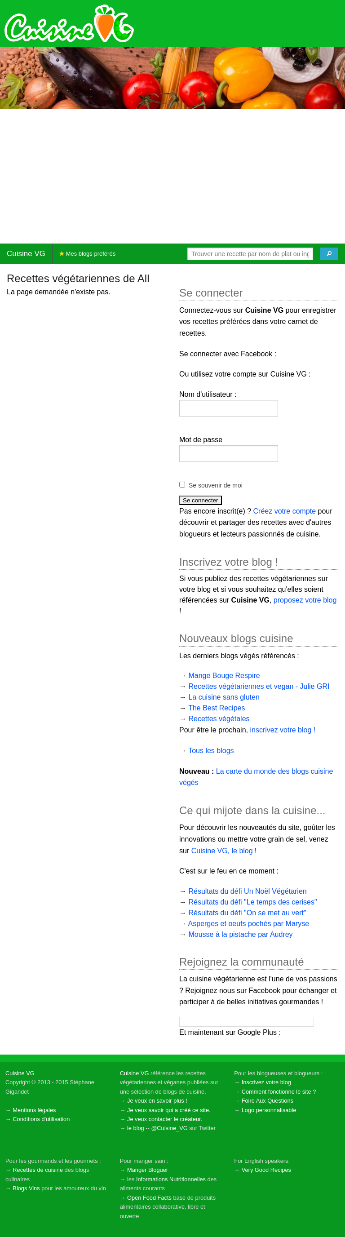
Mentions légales (34, 1110)
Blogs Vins (26, 1188)
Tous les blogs (211, 750)
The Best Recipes (216, 708)
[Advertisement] (172, 176)
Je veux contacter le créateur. (164, 1119)
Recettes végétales (218, 719)
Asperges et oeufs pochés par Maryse (248, 923)
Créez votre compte (284, 511)
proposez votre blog (305, 600)
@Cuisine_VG (169, 1128)
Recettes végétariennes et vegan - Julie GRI (258, 686)
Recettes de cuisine (38, 1169)
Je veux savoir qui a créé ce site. (169, 1110)
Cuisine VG (26, 253)
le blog (135, 1128)
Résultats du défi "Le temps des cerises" (252, 902)
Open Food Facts (149, 1197)
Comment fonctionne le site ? (279, 1091)
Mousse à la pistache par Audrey (240, 934)
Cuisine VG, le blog (222, 851)
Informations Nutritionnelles (171, 1179)
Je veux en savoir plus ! (157, 1100)
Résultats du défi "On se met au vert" (247, 913)
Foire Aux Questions (267, 1100)
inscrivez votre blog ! (282, 730)
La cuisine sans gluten (223, 697)
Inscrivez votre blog (266, 1082)
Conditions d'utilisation (41, 1119)
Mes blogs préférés (87, 253)
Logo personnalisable (269, 1110)
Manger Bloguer (147, 1169)
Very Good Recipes (266, 1169)
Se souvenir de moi (216, 485)
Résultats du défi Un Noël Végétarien (247, 891)
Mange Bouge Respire (224, 675)
